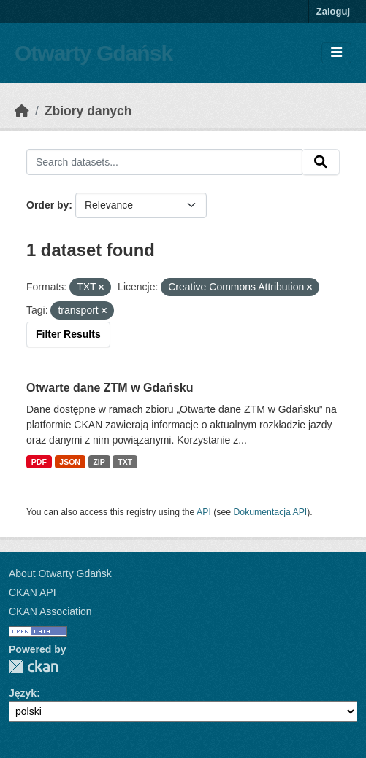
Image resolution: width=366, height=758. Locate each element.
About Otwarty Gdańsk (60, 573)
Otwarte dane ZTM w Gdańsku (109, 388)
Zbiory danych (88, 111)
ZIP (98, 461)
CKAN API (32, 592)
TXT (125, 461)
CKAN (33, 666)
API (204, 512)
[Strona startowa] (22, 111)
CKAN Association (50, 611)
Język (23, 693)
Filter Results (68, 334)
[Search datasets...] (164, 162)
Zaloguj (333, 11)
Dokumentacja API (271, 512)
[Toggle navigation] (336, 52)
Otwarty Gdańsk (93, 53)
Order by (47, 205)
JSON (69, 461)
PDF (39, 461)
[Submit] (321, 162)
